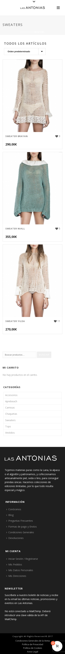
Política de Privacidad (32, 644)
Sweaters (10, 420)
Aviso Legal (32, 651)
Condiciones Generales (20, 532)
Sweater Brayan (16, 136)
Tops (8, 426)
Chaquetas (11, 413)
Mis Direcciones (16, 576)
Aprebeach (11, 401)
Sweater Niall (15, 228)
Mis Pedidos (14, 564)
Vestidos (10, 432)
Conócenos (13, 509)
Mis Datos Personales (19, 570)
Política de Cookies (32, 648)
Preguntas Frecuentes (19, 520)
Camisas (10, 407)
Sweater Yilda (15, 321)
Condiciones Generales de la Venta (32, 640)
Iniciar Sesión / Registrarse (22, 558)
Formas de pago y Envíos (21, 526)
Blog (10, 515)
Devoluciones (15, 538)
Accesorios (11, 395)
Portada (26, 32)
